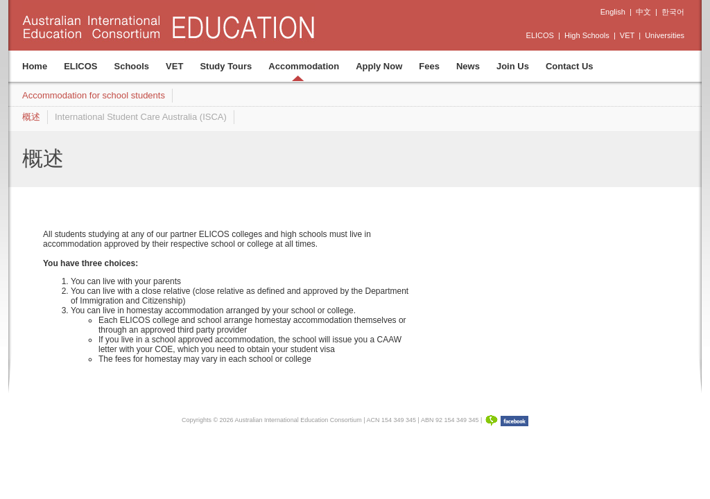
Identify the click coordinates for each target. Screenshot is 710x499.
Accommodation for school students (93, 95)
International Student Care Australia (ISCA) (141, 117)
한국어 (672, 12)
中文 (643, 12)
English (612, 12)
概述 (31, 117)
